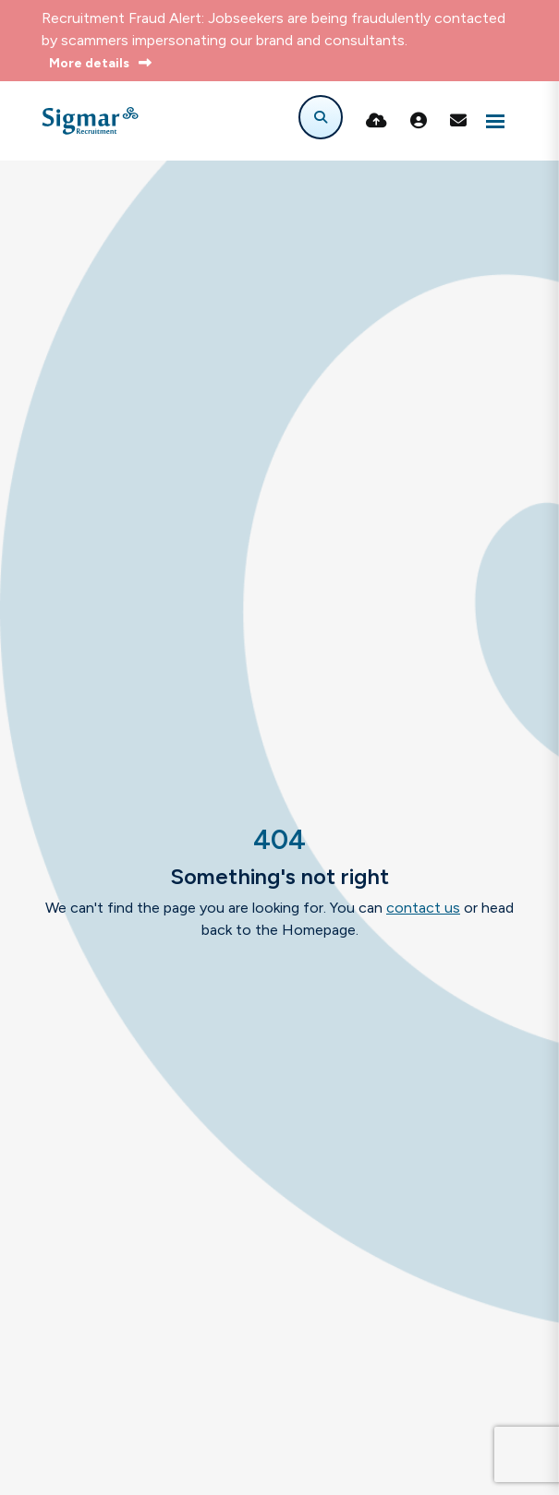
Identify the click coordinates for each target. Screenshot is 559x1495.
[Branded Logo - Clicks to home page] (90, 121)
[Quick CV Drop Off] (376, 121)
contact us (423, 907)
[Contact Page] (458, 121)
